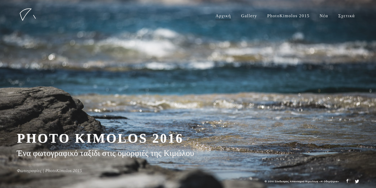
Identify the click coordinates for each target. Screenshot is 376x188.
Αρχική (223, 15)
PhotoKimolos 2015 (288, 15)
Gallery (249, 15)
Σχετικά (346, 15)
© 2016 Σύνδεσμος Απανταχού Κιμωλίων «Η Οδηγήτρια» (302, 181)
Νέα (324, 15)
